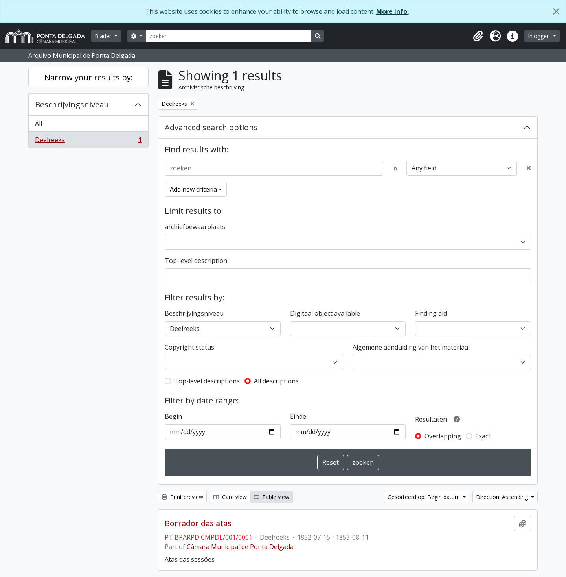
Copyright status (189, 347)
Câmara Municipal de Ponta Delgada (240, 546)
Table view (271, 497)
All (38, 123)
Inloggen (539, 36)
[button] (478, 36)
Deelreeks (88, 141)
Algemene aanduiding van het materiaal (411, 347)
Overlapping (442, 436)
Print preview (182, 497)
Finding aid (431, 313)
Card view (230, 497)
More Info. (392, 11)
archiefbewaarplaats (195, 226)
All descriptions (276, 381)
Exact (483, 436)
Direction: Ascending (502, 497)
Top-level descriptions (207, 381)
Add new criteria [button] (193, 189)
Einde (298, 416)
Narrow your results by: (88, 77)
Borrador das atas (198, 523)
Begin (173, 416)
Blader (104, 36)
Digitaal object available (325, 313)
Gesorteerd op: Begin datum (424, 497)
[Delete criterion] (528, 168)
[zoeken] (229, 36)
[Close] (556, 11)
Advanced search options (211, 127)
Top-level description (196, 260)
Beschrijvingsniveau (72, 104)
